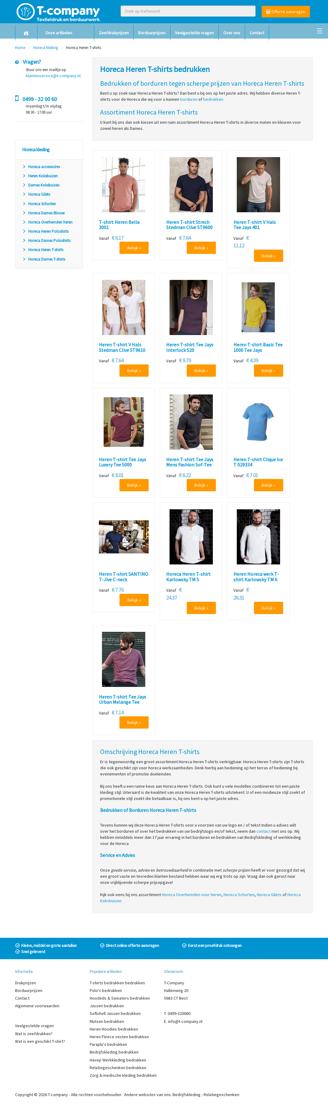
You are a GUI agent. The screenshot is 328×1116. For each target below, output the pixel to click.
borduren (188, 99)
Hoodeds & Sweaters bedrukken (120, 998)
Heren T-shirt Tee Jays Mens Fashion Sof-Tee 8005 (189, 465)
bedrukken (213, 99)
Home (20, 47)
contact (263, 831)
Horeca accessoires (41, 166)
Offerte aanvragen (285, 11)
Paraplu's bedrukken (108, 1044)
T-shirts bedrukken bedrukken (117, 983)
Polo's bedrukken (106, 990)
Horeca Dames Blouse (43, 213)
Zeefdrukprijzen (114, 33)
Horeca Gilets (36, 194)
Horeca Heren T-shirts (42, 249)
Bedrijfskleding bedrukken (114, 1052)
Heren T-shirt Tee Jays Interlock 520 (189, 347)
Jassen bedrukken (107, 1006)
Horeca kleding (46, 47)
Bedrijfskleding (187, 1094)
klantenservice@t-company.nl (53, 75)
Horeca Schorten (39, 203)
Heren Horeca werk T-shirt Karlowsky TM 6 (256, 576)
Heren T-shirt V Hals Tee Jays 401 (254, 225)
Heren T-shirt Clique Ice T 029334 (258, 462)
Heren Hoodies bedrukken (114, 1029)
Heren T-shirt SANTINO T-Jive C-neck (123, 576)
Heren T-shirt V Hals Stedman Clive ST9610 (122, 347)
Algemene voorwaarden (37, 1006)
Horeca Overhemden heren (47, 222)
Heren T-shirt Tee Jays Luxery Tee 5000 (122, 462)
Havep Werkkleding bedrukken (118, 1060)
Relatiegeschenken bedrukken (118, 1067)
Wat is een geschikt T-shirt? (40, 1041)
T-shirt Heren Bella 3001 (119, 225)
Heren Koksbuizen (40, 176)
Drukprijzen (25, 983)
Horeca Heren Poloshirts (45, 231)
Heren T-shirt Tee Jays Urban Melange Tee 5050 (122, 702)
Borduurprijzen (152, 33)
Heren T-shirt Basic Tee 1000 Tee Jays (258, 347)
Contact (257, 33)
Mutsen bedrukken (107, 1021)
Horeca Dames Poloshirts (46, 240)
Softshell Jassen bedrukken (115, 1013)
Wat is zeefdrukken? (34, 1033)
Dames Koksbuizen (41, 185)
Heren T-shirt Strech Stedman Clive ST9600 (189, 225)
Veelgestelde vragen (194, 33)
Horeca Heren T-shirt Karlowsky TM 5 (188, 576)
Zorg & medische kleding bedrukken (123, 1075)
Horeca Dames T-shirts (43, 259)
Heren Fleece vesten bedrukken (119, 1036)
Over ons (231, 33)
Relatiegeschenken (221, 1094)
